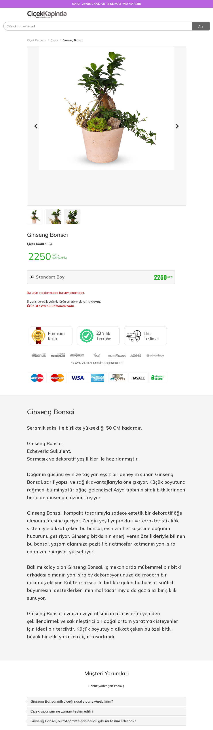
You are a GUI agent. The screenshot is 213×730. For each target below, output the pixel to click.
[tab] (106, 701)
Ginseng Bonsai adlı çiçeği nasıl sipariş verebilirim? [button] (71, 701)
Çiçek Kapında (36, 40)
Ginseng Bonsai (47, 234)
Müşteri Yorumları (106, 673)
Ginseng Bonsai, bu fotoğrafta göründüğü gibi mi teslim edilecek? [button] (83, 721)
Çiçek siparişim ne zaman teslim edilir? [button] (61, 711)
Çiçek (54, 40)
